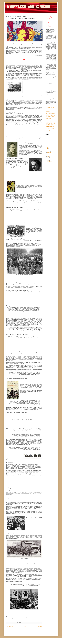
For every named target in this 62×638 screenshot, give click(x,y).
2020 (47, 147)
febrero (48, 163)
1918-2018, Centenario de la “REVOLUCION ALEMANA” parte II (50, 114)
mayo (48, 157)
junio (48, 156)
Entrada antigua (39, 626)
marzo (48, 160)
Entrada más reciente (10, 626)
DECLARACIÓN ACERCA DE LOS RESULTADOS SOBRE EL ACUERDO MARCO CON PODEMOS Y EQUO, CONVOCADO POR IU (50, 124)
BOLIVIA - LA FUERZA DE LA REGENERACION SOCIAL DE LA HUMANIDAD (51, 116)
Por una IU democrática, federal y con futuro (50, 128)
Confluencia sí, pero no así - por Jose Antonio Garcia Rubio (50, 126)
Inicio (25, 626)
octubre (48, 151)
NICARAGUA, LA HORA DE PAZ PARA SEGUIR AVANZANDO (50, 108)
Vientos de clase (28, 7)
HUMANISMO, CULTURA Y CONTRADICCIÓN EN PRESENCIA (50, 111)
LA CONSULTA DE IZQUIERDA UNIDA (49, 119)
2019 (47, 148)
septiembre (49, 152)
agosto (48, 153)
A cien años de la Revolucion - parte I (50, 162)
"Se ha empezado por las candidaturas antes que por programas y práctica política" (50, 131)
